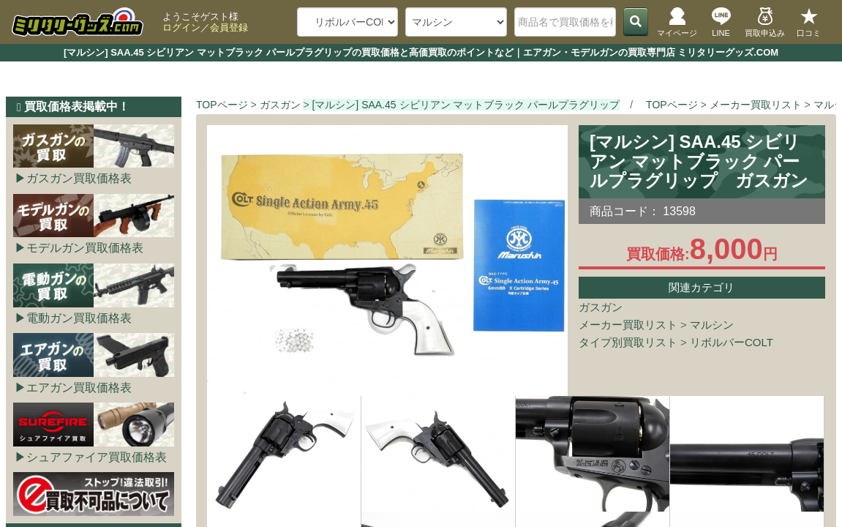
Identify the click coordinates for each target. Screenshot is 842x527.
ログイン (181, 27)
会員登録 (229, 27)
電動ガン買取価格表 (79, 318)
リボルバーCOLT (731, 342)
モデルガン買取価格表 (84, 248)
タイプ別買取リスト (628, 342)
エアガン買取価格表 (79, 387)
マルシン (712, 324)
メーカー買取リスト (628, 324)
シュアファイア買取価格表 (96, 457)
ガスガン (601, 307)
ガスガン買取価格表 (79, 178)
